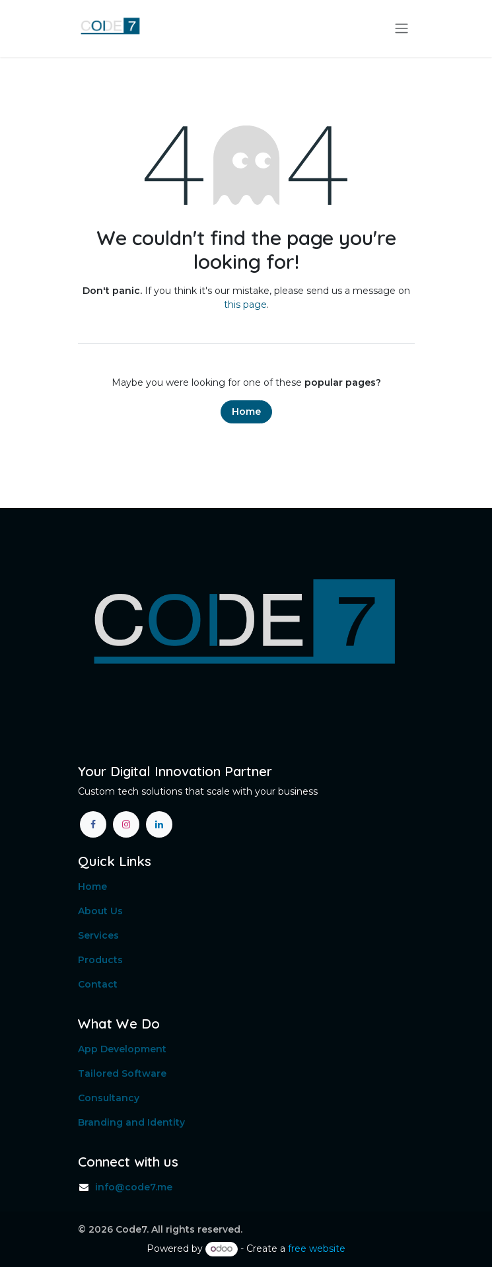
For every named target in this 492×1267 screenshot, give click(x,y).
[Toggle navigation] (401, 28)
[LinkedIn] (159, 824)
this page (245, 304)
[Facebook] (93, 824)
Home (246, 411)
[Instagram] (126, 824)
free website (316, 1248)
